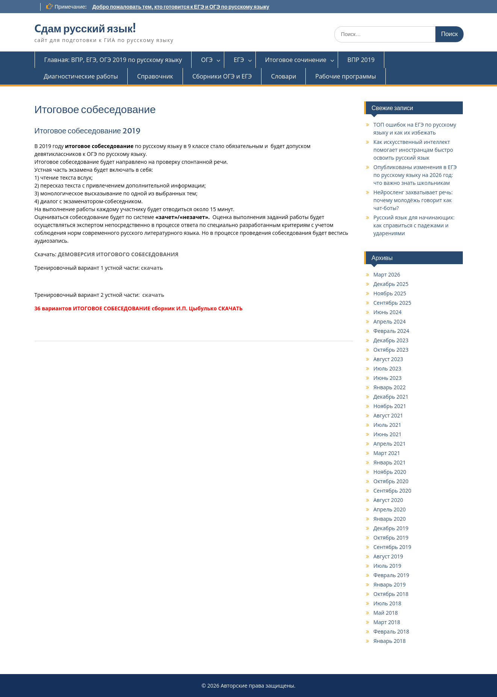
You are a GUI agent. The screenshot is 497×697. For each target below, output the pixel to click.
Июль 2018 (387, 603)
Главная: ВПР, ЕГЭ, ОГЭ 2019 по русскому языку (113, 60)
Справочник (155, 76)
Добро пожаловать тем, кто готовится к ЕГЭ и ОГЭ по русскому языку (180, 6)
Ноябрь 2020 (389, 471)
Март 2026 (386, 274)
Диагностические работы (81, 76)
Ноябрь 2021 (389, 406)
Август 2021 (388, 415)
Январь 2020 (389, 518)
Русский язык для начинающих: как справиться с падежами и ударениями (414, 225)
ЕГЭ (239, 60)
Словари (283, 76)
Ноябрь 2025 (389, 293)
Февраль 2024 (391, 330)
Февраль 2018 (391, 631)
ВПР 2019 (361, 60)
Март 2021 (386, 453)
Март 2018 (386, 622)
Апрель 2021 (389, 443)
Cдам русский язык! (85, 28)
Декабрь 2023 (390, 340)
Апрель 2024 (389, 321)
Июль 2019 (387, 565)
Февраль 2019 (391, 575)
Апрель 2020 (389, 509)
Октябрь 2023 (390, 349)
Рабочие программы (345, 76)
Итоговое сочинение (295, 60)
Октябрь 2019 (390, 537)
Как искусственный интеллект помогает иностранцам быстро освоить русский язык (413, 149)
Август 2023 (388, 359)
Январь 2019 (389, 584)
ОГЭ (207, 60)
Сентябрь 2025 (392, 302)
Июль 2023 (387, 368)
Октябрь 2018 (390, 593)
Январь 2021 (389, 462)
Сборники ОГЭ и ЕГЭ (222, 76)
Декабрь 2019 (390, 528)
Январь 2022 (389, 387)
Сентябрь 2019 (392, 546)
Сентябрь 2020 (392, 490)
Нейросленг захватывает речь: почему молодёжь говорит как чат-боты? (413, 200)
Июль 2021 (387, 424)
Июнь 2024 (387, 312)
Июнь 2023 (387, 377)
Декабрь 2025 (390, 283)
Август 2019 (388, 556)
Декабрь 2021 (390, 396)
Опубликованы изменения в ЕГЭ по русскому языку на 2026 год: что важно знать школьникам (415, 174)
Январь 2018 (389, 640)
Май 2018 (385, 612)
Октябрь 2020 (390, 481)
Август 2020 (388, 499)
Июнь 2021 (387, 434)
